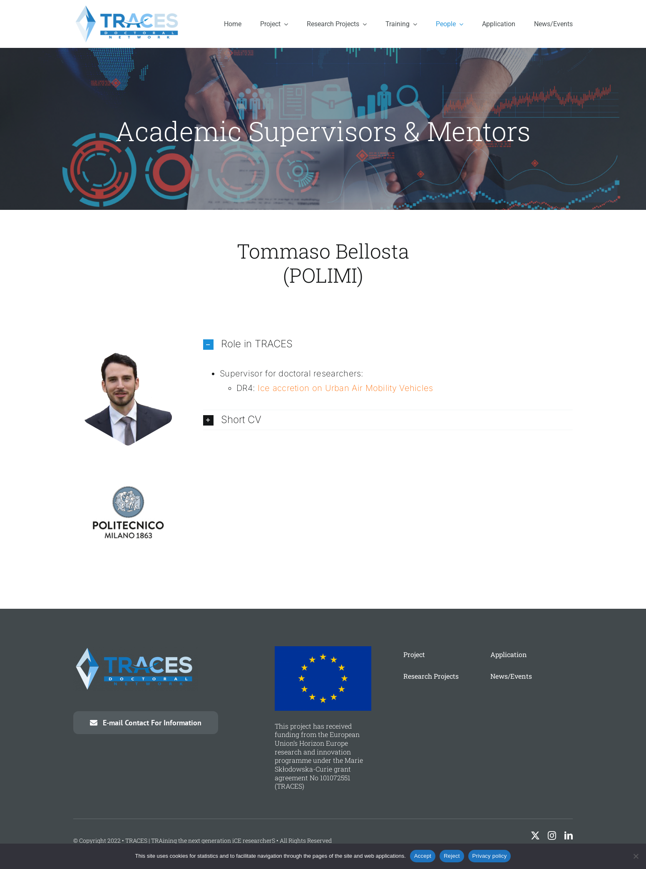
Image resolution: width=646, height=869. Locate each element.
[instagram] (552, 836)
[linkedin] (568, 836)
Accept (422, 856)
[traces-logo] (128, 8)
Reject (452, 856)
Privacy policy (489, 856)
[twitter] (535, 836)
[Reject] (635, 856)
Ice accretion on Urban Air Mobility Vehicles (345, 388)
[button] (388, 344)
